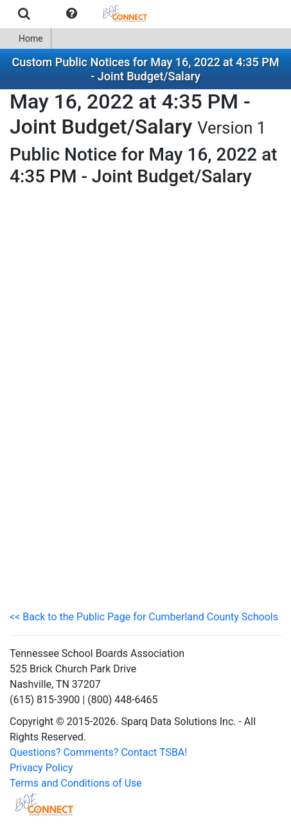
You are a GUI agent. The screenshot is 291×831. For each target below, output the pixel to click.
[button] (71, 13)
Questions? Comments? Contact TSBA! (98, 752)
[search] (24, 13)
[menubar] (80, 14)
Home (25, 38)
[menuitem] (24, 13)
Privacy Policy (41, 768)
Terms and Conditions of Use (76, 783)
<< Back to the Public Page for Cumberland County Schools (144, 617)
